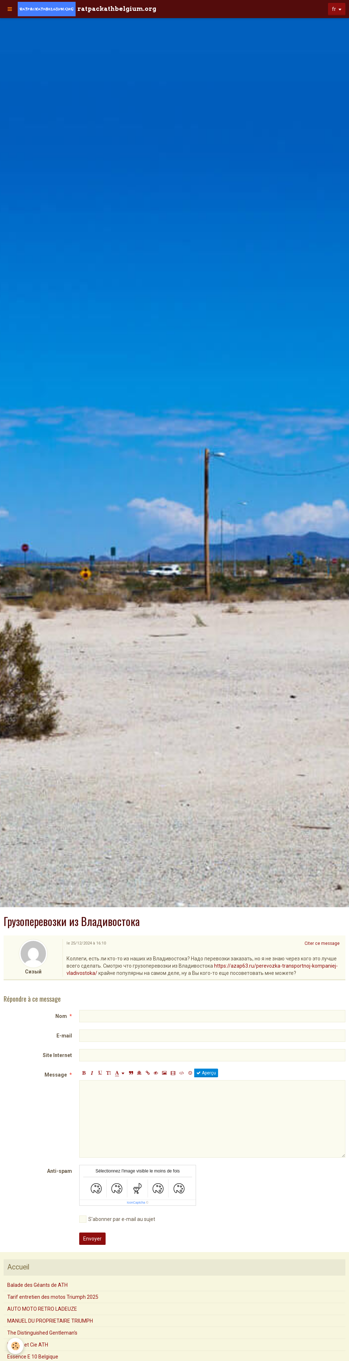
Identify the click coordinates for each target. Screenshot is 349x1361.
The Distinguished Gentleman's (42, 1333)
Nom (61, 1016)
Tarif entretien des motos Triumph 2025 (52, 1297)
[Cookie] (15, 1346)
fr (334, 9)
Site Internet (57, 1055)
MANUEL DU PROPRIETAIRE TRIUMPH (50, 1321)
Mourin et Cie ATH (27, 1345)
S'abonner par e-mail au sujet (117, 1219)
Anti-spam (59, 1171)
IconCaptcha (136, 1202)
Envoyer (92, 1239)
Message (55, 1075)
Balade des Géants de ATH (37, 1285)
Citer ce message (322, 943)
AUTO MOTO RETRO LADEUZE (42, 1309)
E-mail (64, 1036)
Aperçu (206, 1072)
